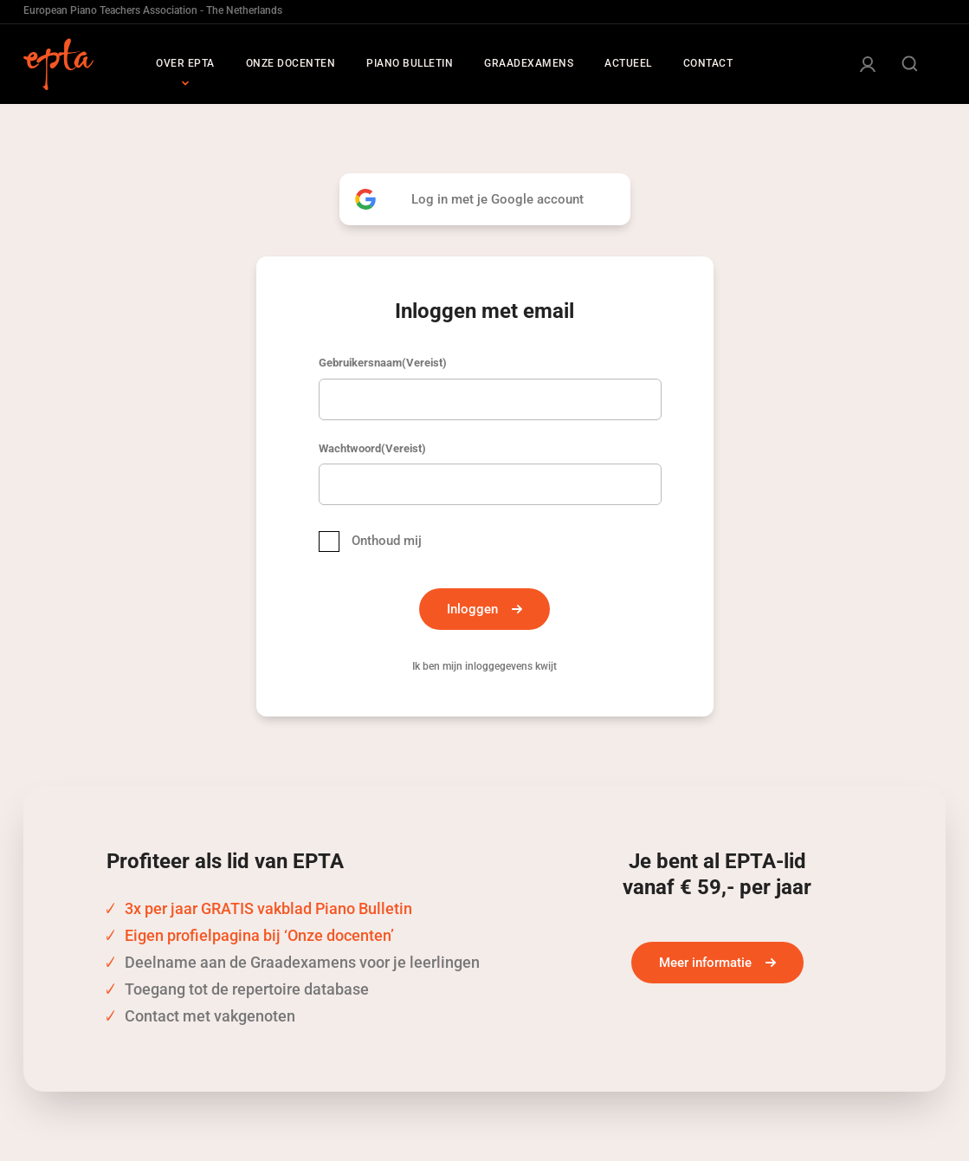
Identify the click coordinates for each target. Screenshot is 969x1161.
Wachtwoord (372, 448)
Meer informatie (705, 962)
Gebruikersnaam (383, 362)
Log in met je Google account (497, 199)
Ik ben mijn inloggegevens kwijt (484, 666)
